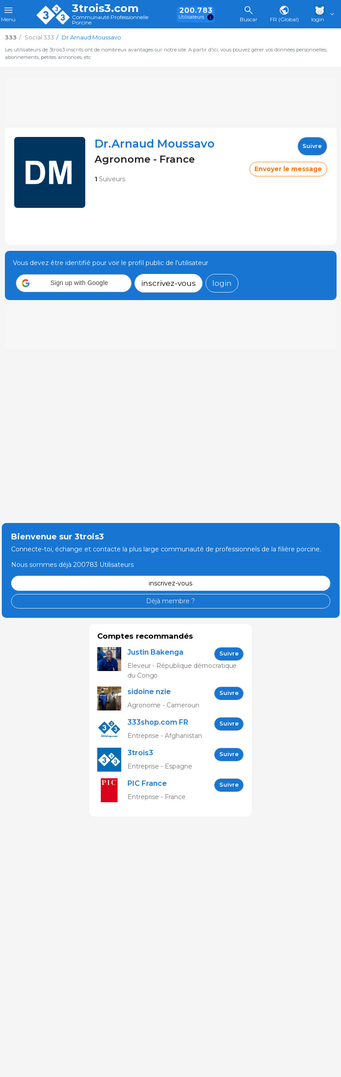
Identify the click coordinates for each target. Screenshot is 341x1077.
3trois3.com (105, 8)
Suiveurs (110, 179)
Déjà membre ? (170, 601)
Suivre (312, 146)
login (222, 283)
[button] (73, 283)
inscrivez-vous (168, 283)
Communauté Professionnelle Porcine (110, 20)
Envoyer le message (288, 169)
